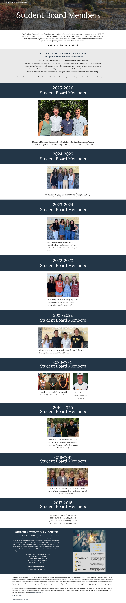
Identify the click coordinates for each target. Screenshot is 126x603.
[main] (59, 15)
